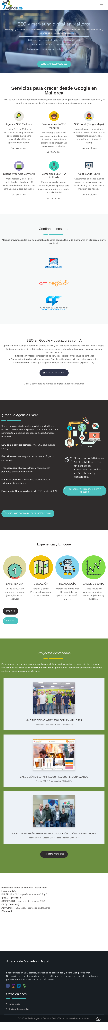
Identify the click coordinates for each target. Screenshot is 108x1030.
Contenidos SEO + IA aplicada (54, 175)
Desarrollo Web (42, 731)
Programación (55, 788)
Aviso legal (13, 1010)
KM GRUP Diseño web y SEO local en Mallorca (54, 727)
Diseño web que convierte (19, 175)
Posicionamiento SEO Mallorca (54, 126)
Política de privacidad (17, 1015)
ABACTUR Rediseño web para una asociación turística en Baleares (54, 840)
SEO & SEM (68, 731)
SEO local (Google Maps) (89, 124)
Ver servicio (19, 148)
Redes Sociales (62, 844)
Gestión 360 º (56, 731)
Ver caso (16, 904)
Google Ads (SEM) (89, 174)
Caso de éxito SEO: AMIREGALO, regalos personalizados (54, 783)
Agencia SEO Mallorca (18, 124)
